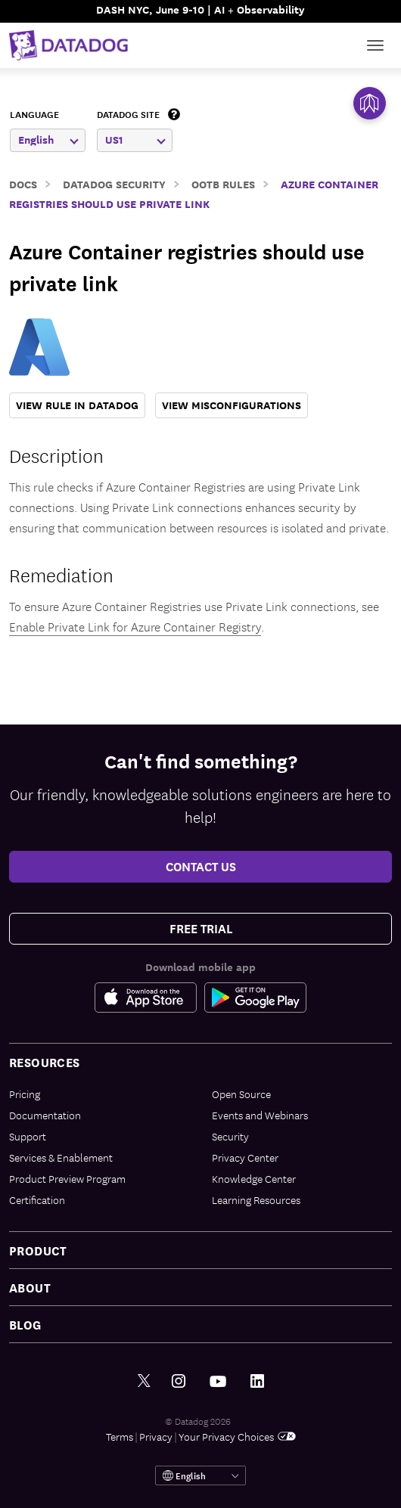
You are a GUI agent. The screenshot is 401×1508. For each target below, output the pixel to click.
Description (56, 454)
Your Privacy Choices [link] (237, 1436)
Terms (119, 1436)
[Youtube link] (218, 1381)
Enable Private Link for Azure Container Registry (135, 626)
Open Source (241, 1093)
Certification (37, 1199)
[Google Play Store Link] (255, 997)
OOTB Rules (223, 183)
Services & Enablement (61, 1157)
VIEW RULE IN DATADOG (77, 405)
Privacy (156, 1436)
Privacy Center (245, 1157)
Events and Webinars (260, 1114)
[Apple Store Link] (149, 997)
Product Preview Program (67, 1178)
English (48, 139)
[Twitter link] (144, 1381)
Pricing (24, 1093)
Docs (23, 183)
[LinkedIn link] (257, 1381)
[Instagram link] (178, 1381)
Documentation (45, 1114)
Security (230, 1136)
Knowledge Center (254, 1178)
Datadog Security (114, 183)
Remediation (61, 574)
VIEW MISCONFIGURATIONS (231, 405)
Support (27, 1136)
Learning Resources (256, 1199)
